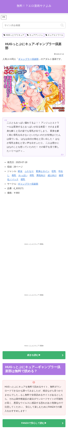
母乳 (14, 175)
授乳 (23, 179)
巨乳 (54, 171)
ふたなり (29, 171)
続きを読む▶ (34, 355)
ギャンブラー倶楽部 (28, 59)
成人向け (52, 175)
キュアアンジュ (35, 35)
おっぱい (22, 175)
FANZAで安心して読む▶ (34, 423)
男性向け (40, 175)
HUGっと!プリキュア (14, 35)
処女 (20, 171)
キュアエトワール (54, 35)
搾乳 (32, 175)
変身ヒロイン (42, 171)
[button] (62, 25)
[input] (34, 25)
